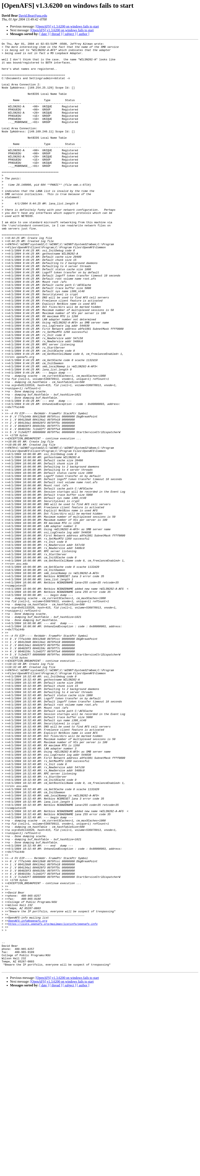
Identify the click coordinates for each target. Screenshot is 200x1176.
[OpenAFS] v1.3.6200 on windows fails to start (67, 26)
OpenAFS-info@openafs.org (27, 1097)
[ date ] (44, 34)
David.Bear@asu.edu (33, 15)
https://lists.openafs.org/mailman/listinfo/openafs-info (53, 1100)
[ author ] (83, 34)
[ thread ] (56, 34)
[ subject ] (69, 34)
